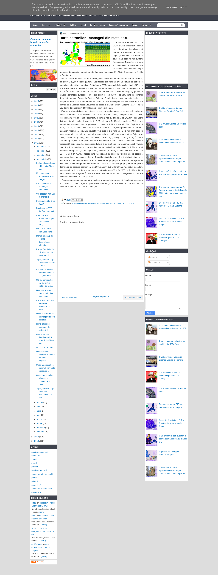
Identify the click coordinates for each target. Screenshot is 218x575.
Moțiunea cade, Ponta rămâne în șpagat (44, 176)
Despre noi (146, 25)
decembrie (42, 146)
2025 (36, 101)
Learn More (171, 7)
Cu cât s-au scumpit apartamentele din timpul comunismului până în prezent (172, 158)
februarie (41, 427)
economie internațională (42, 474)
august (40, 402)
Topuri (134, 25)
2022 (36, 113)
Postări (152, 257)
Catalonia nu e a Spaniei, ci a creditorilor (43, 186)
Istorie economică (97, 25)
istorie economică (39, 470)
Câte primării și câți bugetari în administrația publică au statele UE (173, 174)
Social (83, 25)
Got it (183, 7)
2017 (36, 134)
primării (34, 481)
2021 (36, 118)
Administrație (60, 25)
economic (92, 203)
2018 (36, 130)
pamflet (34, 477)
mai (38, 415)
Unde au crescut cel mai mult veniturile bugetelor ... (45, 368)
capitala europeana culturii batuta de (42, 531)
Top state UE (119, 203)
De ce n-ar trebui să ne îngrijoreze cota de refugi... (45, 316)
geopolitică (36, 485)
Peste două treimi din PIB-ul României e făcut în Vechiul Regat (171, 221)
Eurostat (109, 203)
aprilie (40, 419)
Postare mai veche (132, 297)
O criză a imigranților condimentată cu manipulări (45, 293)
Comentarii (154, 262)
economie (101, 203)
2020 (36, 122)
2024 (36, 105)
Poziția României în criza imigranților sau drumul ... (45, 252)
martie (40, 423)
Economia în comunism (118, 25)
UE (132, 203)
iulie (39, 406)
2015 (36, 143)
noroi (33, 515)
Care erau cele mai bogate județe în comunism (40, 42)
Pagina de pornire (101, 296)
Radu (33, 503)
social (34, 463)
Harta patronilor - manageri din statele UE (43, 327)
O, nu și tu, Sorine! (44, 347)
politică (34, 466)
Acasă (35, 25)
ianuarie (40, 432)
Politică (73, 25)
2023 (36, 109)
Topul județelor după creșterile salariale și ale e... (45, 262)
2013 (36, 441)
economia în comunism (41, 488)
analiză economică (79, 203)
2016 (36, 138)
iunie (39, 411)
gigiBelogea (36, 544)
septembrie (42, 159)
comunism (36, 492)
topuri (128, 203)
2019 (36, 126)
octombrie (41, 155)
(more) (41, 512)
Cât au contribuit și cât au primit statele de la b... (44, 283)
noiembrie (41, 151)
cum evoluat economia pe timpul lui (40, 547)
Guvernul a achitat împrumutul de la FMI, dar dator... (45, 273)
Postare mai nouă (69, 297)
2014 (36, 437)
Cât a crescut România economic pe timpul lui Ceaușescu (169, 237)
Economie (46, 25)
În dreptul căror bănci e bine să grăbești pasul (45, 166)
